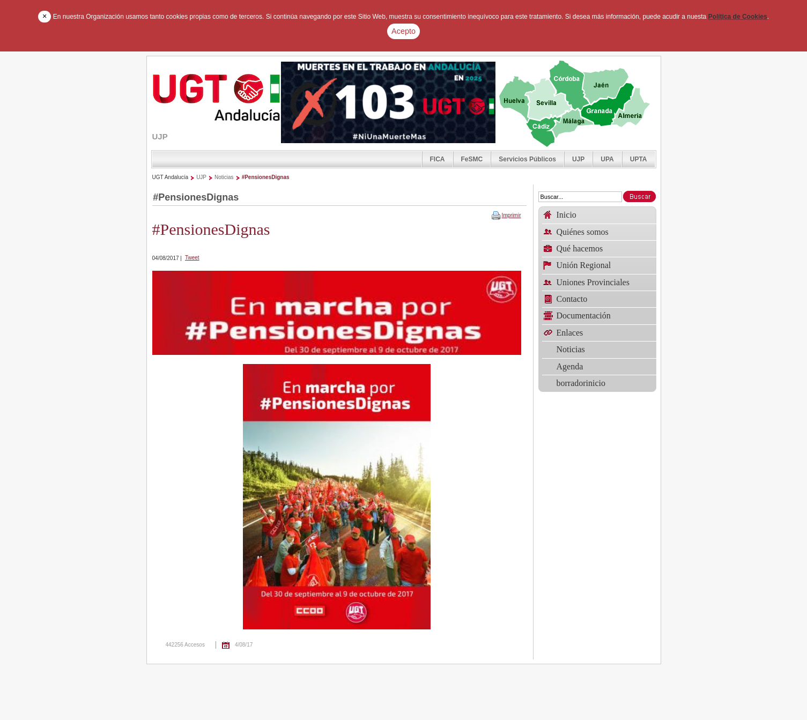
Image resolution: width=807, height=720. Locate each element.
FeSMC (472, 159)
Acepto (403, 31)
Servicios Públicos (527, 159)
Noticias (224, 177)
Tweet (192, 258)
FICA (437, 159)
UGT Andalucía (170, 177)
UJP (578, 159)
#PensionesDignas (266, 177)
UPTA (638, 159)
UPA (607, 159)
